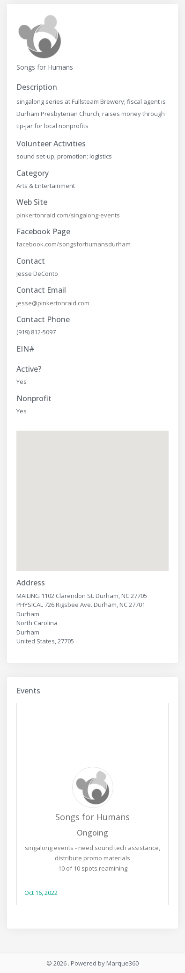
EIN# (25, 349)
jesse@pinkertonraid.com (52, 303)
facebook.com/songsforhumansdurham (73, 244)
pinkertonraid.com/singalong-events (68, 215)
